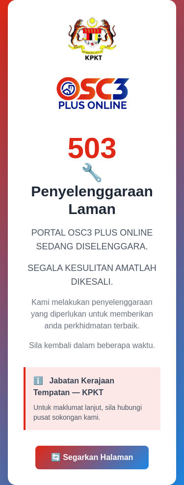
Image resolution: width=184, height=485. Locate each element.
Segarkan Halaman (92, 457)
